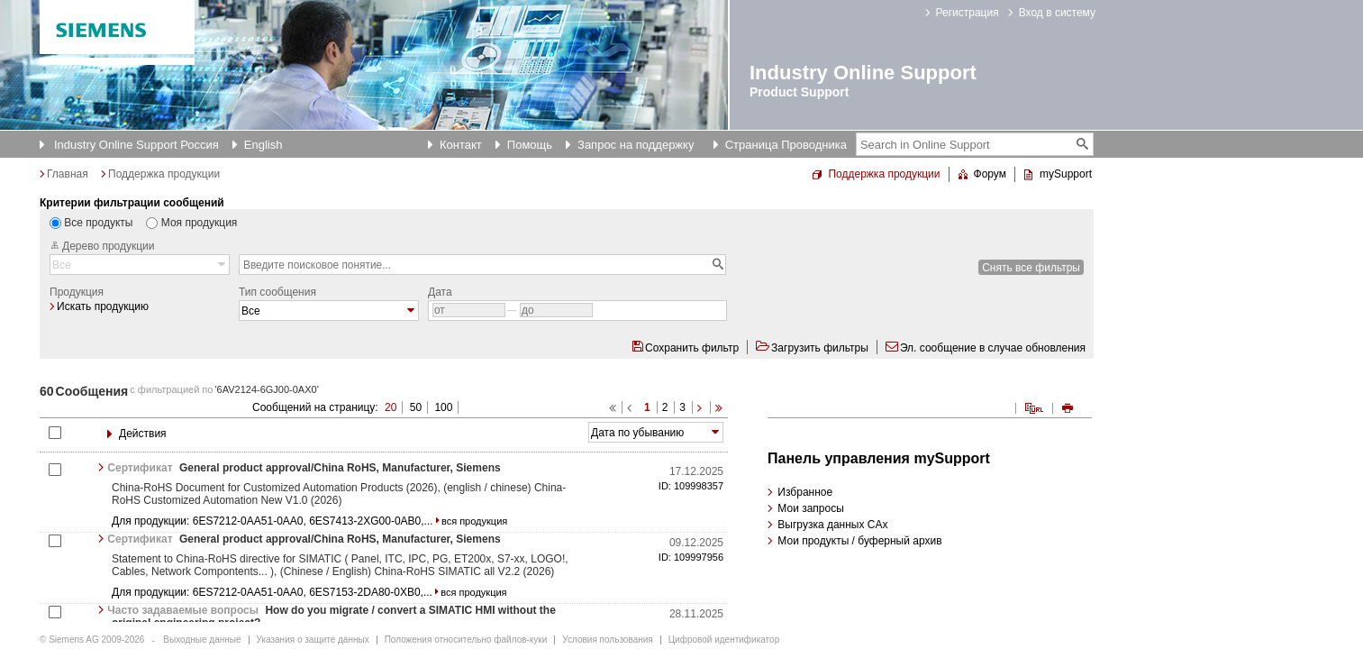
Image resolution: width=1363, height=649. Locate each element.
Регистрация (967, 12)
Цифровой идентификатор (723, 639)
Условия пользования (607, 639)
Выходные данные (202, 639)
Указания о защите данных (313, 639)
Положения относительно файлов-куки (466, 639)
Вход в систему (1057, 12)
